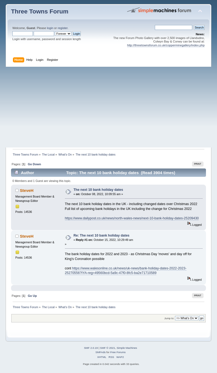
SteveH (27, 190)
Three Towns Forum (39, 11)
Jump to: (169, 318)
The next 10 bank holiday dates (98, 190)
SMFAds (101, 352)
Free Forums (117, 352)
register (63, 28)
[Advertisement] (108, 107)
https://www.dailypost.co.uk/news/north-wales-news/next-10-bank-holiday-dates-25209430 (132, 218)
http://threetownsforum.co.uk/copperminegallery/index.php (166, 45)
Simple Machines (127, 347)
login (50, 28)
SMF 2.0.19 (91, 347)
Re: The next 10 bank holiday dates (102, 235)
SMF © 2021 (107, 347)
